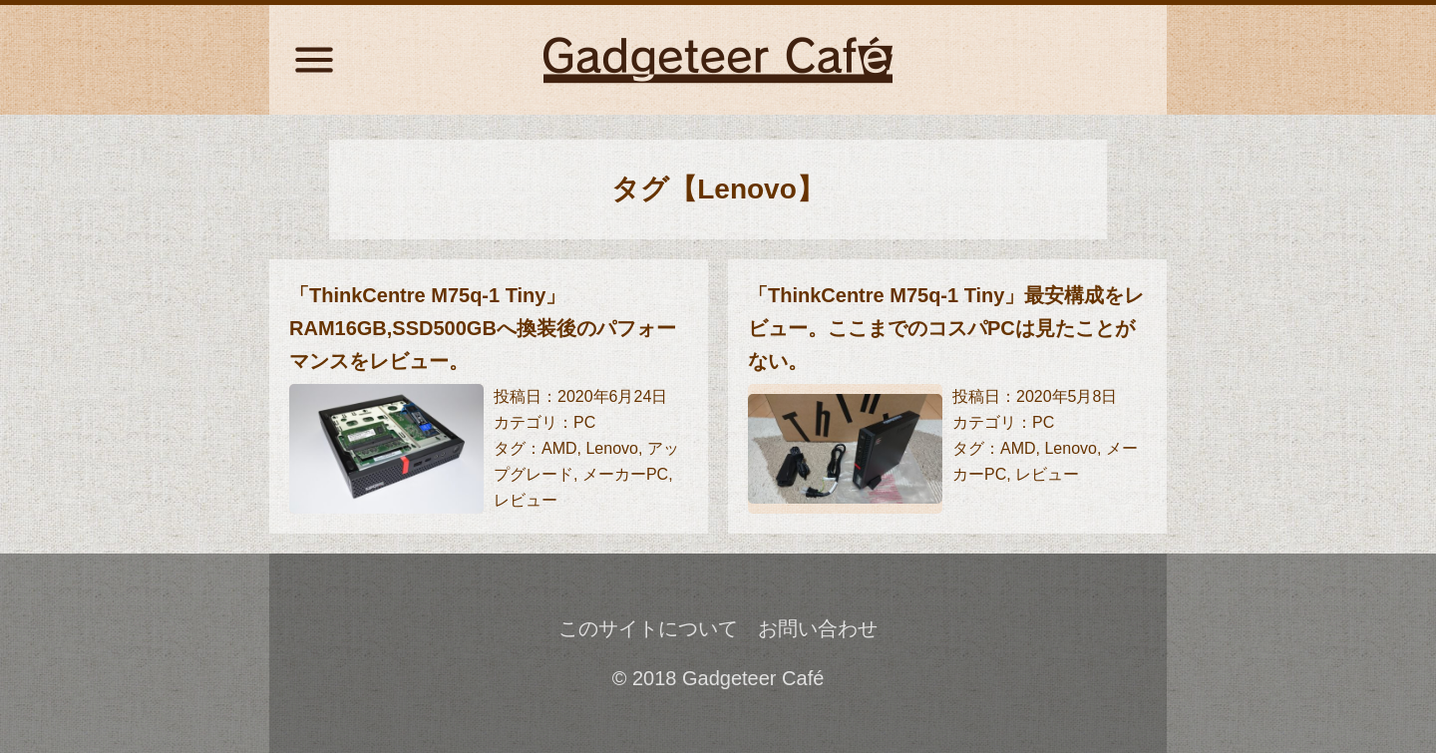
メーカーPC (625, 474)
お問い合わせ (818, 628)
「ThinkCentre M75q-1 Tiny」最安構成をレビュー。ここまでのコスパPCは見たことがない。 (946, 328)
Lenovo (611, 448)
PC (584, 422)
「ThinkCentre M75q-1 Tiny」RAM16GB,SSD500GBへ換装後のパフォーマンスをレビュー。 (482, 328)
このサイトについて (648, 628)
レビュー (525, 500)
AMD (559, 448)
